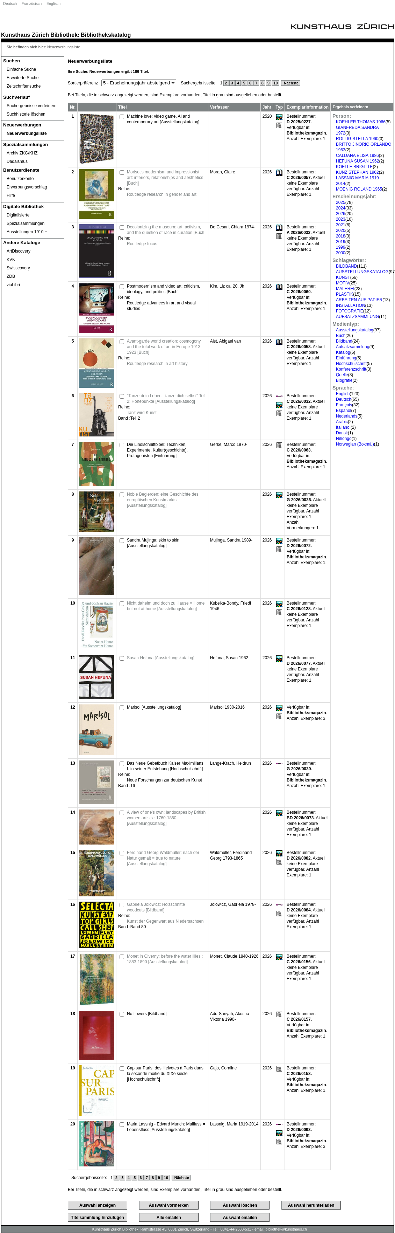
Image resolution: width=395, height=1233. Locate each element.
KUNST (343, 277)
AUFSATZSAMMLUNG (357, 316)
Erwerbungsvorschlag (27, 187)
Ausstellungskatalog (354, 330)
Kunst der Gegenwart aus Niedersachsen (165, 921)
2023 (340, 219)
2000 (340, 252)
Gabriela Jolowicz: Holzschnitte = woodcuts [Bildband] (157, 907)
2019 (340, 241)
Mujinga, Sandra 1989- (231, 540)
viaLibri (13, 284)
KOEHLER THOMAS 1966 (361, 121)
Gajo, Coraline (223, 1068)
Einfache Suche (21, 69)
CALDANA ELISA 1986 (357, 155)
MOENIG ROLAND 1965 (359, 189)
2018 (340, 236)
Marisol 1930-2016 (227, 707)
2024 (340, 208)
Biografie (344, 380)
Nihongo (344, 438)
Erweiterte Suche (22, 77)
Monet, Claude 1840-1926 (234, 956)
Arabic (342, 421)
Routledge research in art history (157, 363)
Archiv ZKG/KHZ (22, 153)
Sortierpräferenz (83, 83)
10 (275, 83)
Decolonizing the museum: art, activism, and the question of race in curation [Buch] (166, 230)
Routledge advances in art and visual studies (161, 306)
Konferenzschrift (351, 369)
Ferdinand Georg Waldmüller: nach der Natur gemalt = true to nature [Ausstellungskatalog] (163, 858)
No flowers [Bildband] (146, 1013)
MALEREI (345, 288)
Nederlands (346, 416)
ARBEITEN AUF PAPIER (359, 299)
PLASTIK (344, 294)
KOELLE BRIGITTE (354, 166)
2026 (340, 213)
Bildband (344, 341)
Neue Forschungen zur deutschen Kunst (164, 780)
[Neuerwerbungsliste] (33, 133)
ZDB (11, 276)
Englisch (53, 3)
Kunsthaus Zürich (25, 35)
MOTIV (342, 283)
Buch (340, 335)
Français (344, 404)
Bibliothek (64, 35)
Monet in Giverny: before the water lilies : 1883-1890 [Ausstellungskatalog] (165, 959)
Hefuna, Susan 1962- (230, 657)
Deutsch (10, 3)
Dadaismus (17, 161)
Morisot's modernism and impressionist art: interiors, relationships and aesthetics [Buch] (165, 178)
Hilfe (11, 195)
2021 (340, 224)
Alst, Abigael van (225, 341)
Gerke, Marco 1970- (228, 444)
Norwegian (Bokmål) (355, 444)
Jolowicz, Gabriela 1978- (233, 904)
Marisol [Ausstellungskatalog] (154, 707)
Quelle (342, 374)
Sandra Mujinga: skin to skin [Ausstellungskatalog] (153, 543)
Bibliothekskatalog (106, 35)
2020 (340, 230)
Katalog (343, 352)
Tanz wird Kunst (142, 412)
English (343, 393)
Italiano (343, 427)
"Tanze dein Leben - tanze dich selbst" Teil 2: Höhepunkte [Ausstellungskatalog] (166, 398)
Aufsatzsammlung (352, 346)
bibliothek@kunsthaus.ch (286, 1229)
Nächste (291, 83)
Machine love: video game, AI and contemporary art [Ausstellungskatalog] (163, 119)
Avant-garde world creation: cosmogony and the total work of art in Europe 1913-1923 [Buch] (164, 347)
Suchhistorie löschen (26, 114)
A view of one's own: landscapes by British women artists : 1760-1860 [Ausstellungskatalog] (166, 818)
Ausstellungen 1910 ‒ (27, 231)
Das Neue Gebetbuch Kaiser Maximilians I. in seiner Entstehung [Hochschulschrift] (165, 766)
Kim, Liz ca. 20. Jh (227, 286)
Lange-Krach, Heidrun (230, 763)
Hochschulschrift (351, 363)
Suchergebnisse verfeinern (32, 105)
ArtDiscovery (18, 251)
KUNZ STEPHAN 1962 (357, 172)
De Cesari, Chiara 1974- (232, 227)
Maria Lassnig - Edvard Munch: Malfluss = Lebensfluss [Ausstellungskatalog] (166, 1127)
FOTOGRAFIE (349, 311)
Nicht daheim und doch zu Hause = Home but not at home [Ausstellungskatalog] (165, 606)
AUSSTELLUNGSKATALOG (362, 271)
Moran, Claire (222, 172)
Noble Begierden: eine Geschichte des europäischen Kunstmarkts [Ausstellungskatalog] (163, 500)
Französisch (32, 3)
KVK (11, 259)
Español (343, 410)
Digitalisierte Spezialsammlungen (25, 219)
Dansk (342, 432)
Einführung (346, 358)
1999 (340, 247)
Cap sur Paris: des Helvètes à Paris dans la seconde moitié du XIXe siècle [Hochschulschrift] (165, 1074)
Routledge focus (142, 243)
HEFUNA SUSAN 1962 (357, 161)
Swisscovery (18, 268)
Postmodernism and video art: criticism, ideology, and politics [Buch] (163, 289)
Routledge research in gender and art (161, 194)
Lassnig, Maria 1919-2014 (234, 1124)
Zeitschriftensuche (24, 86)
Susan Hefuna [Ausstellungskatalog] (160, 657)
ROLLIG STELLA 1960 (357, 138)
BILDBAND (346, 266)
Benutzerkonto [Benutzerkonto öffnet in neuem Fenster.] (20, 178)
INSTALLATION (350, 305)
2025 (340, 202)
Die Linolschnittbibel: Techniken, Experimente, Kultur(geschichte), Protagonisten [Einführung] (157, 450)
